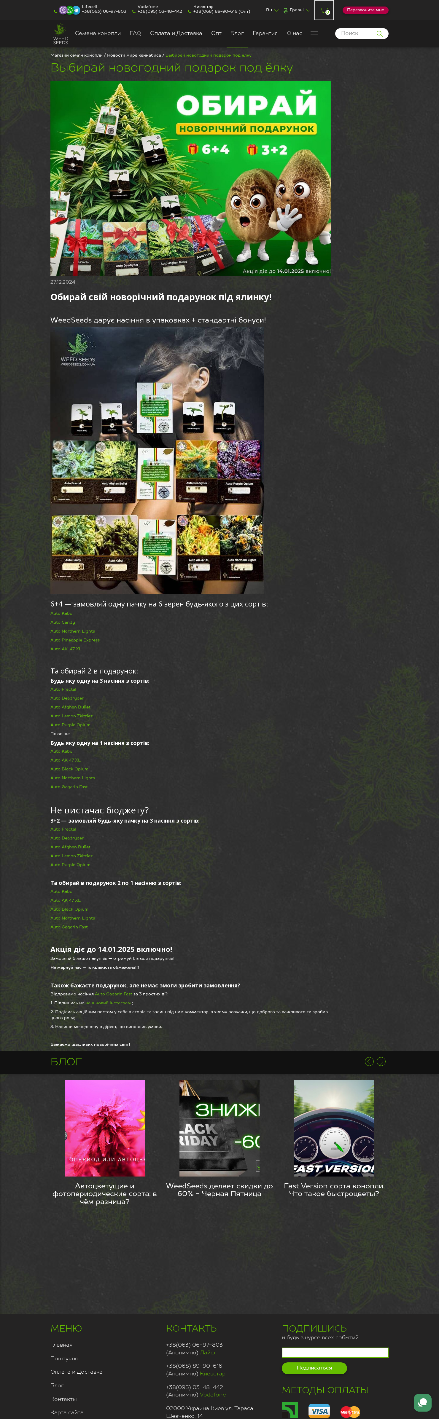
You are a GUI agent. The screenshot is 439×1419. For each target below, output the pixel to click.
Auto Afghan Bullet (70, 707)
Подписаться (314, 1368)
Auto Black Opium (69, 769)
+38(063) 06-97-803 (104, 11)
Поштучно (64, 1358)
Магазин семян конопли (76, 55)
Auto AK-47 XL (66, 649)
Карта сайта (67, 1412)
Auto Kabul (62, 614)
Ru (269, 10)
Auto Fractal (63, 689)
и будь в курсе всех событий (320, 1331)
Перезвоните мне (365, 10)
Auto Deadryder (67, 698)
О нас (294, 33)
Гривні (297, 10)
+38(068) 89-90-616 (215, 11)
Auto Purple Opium (70, 725)
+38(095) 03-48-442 (160, 11)
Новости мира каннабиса (134, 55)
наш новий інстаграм (108, 1003)
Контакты (63, 1399)
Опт (216, 33)
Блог (237, 33)
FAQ (135, 33)
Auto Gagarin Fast (69, 787)
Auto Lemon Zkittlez (71, 716)
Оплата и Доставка (176, 33)
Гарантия (265, 33)
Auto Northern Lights (72, 631)
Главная (61, 1345)
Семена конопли (98, 33)
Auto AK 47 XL (65, 760)
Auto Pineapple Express (75, 640)
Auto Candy (62, 622)
